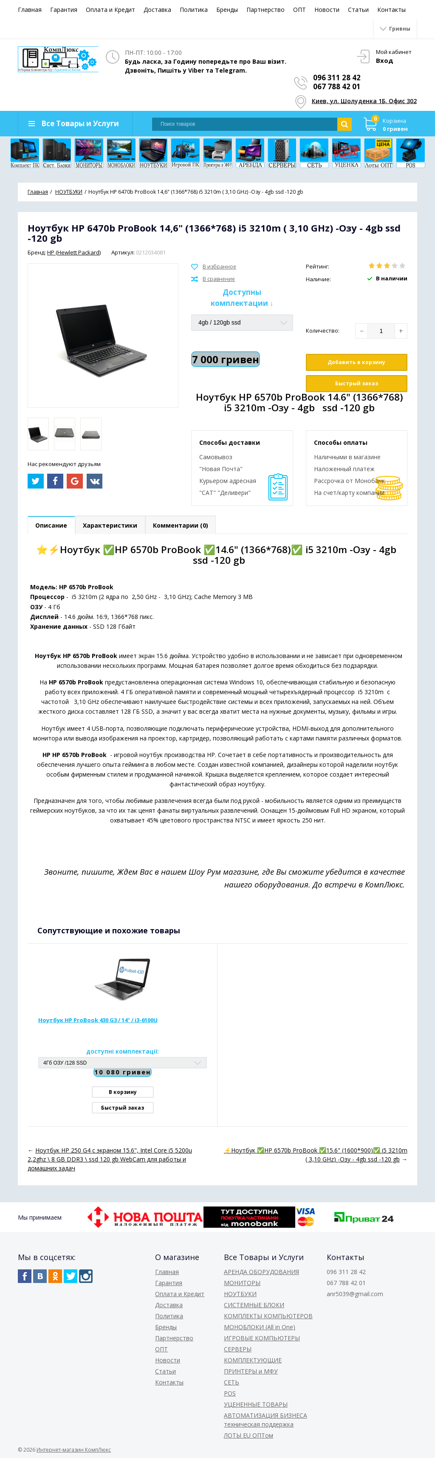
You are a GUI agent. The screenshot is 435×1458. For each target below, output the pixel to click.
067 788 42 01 (337, 86)
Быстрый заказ (356, 383)
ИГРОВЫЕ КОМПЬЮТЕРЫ (262, 1338)
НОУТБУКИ (240, 1294)
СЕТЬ (231, 1382)
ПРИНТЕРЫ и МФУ (251, 1371)
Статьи (358, 10)
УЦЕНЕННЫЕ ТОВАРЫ (256, 1404)
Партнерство (265, 10)
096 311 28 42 (337, 77)
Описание (52, 525)
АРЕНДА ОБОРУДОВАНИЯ (261, 1272)
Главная (30, 10)
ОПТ (299, 10)
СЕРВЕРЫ (237, 1349)
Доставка (157, 10)
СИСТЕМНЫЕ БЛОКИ (254, 1305)
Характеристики (111, 525)
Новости (326, 10)
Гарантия (63, 10)
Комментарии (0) (181, 525)
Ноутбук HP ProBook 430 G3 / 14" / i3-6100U (98, 1020)
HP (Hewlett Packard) (74, 252)
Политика (194, 10)
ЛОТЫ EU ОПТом (248, 1435)
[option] (38, 434)
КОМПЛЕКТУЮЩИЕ (253, 1360)
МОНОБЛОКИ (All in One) (259, 1327)
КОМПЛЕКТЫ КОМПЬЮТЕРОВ (268, 1316)
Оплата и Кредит (110, 10)
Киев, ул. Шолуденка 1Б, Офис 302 (364, 101)
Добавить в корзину (356, 362)
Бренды (227, 10)
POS (230, 1393)
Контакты (391, 10)
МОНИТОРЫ (242, 1283)
